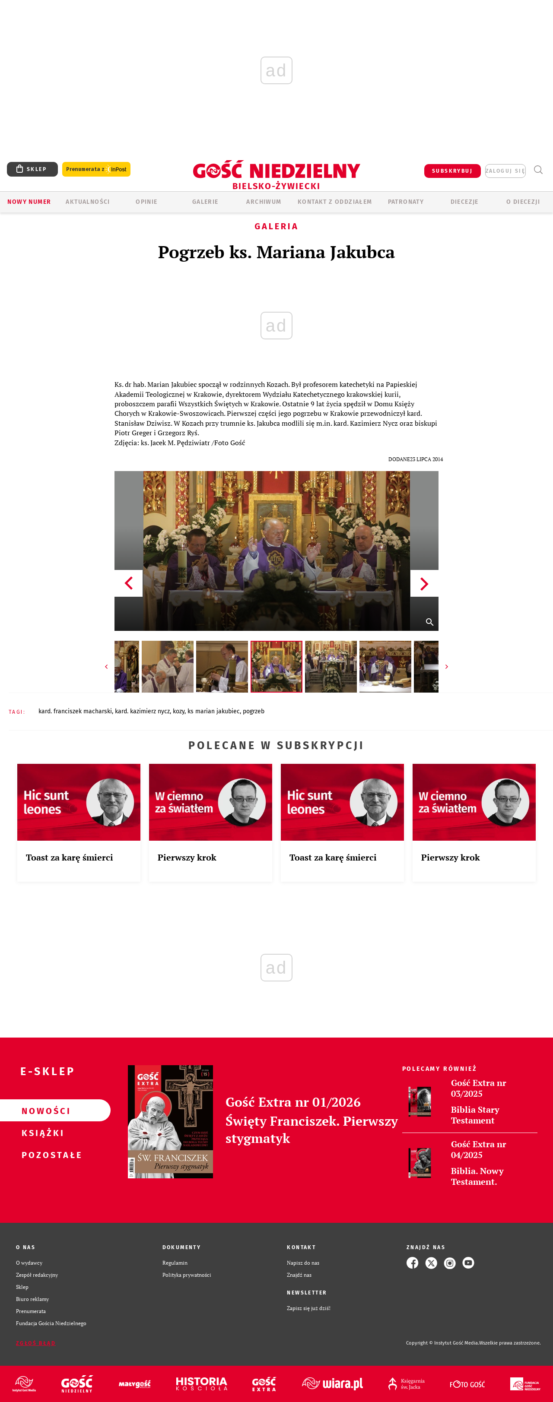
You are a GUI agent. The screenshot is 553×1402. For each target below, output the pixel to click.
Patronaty (406, 202)
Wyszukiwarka (538, 170)
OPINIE (146, 202)
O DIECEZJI (523, 202)
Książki (41, 1132)
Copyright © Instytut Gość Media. (442, 1343)
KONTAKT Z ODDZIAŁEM (335, 202)
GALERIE (205, 202)
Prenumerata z (96, 169)
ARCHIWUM (263, 202)
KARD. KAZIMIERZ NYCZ (142, 711)
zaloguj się (505, 171)
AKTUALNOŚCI (88, 202)
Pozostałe (41, 1154)
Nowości (41, 1110)
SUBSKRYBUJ (452, 171)
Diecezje (465, 202)
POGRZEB (253, 711)
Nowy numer (29, 202)
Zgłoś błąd (36, 1343)
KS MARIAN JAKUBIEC (214, 711)
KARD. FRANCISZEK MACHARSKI (75, 711)
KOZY (178, 711)
